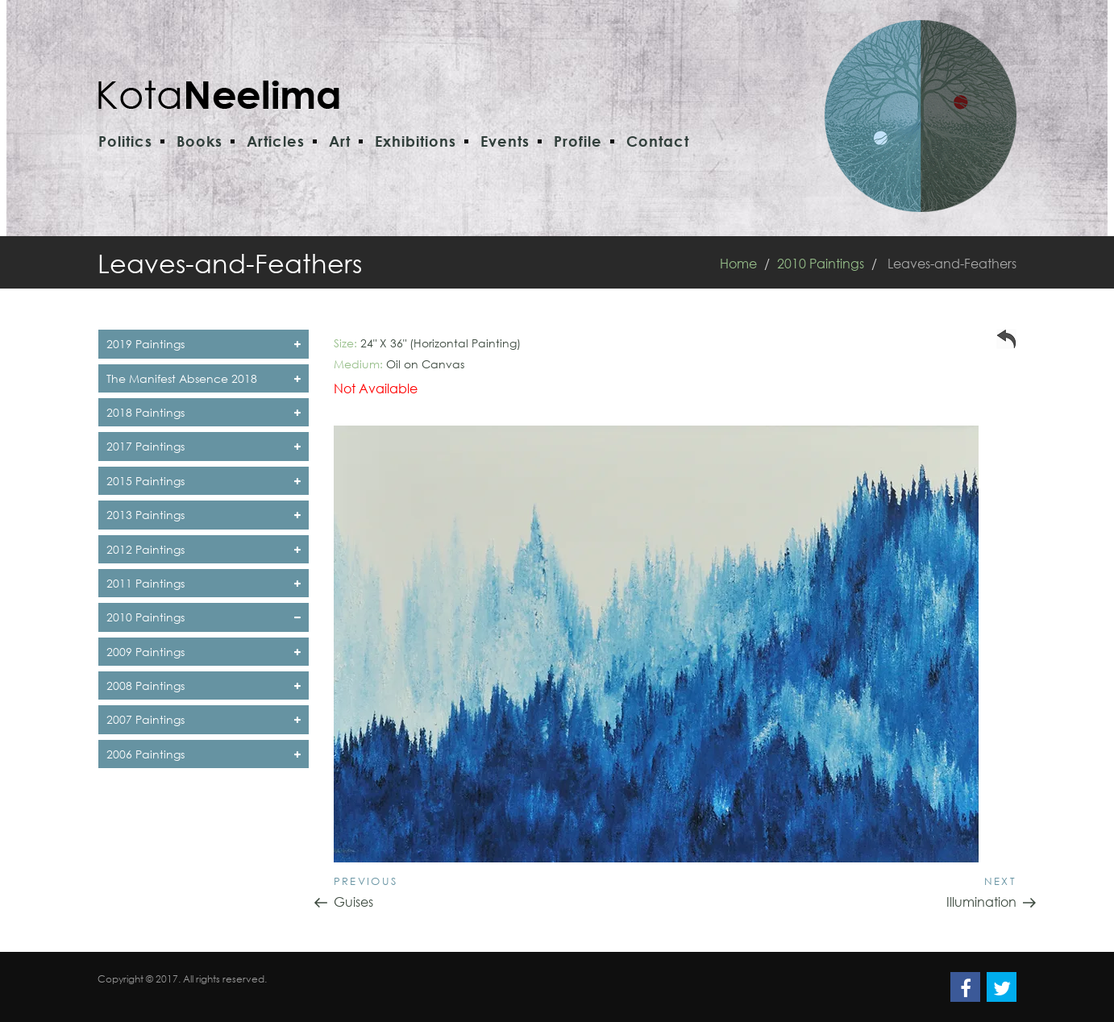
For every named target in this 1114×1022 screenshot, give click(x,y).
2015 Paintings (203, 480)
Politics (125, 141)
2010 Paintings (820, 263)
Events (505, 141)
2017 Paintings (203, 446)
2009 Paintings (203, 651)
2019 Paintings (203, 343)
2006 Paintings (203, 754)
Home (738, 263)
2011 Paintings (203, 583)
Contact (657, 141)
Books (199, 141)
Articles (276, 141)
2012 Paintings (203, 549)
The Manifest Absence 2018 (203, 378)
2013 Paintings (203, 514)
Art (340, 141)
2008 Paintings (203, 685)
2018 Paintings (203, 412)
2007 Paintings (203, 719)
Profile (578, 141)
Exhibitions (415, 141)
